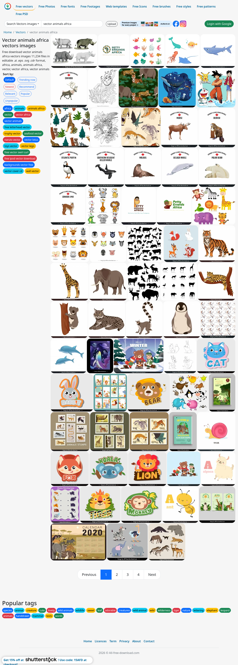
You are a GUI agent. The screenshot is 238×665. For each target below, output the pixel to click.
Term (113, 641)
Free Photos (46, 6)
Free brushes (162, 6)
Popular (25, 93)
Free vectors (24, 6)
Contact (149, 641)
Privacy (124, 641)
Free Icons (140, 6)
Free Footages (90, 6)
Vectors (21, 32)
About (136, 641)
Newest (9, 86)
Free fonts (68, 6)
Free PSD (22, 14)
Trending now (27, 79)
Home (8, 32)
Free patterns (206, 6)
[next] (152, 575)
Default (9, 79)
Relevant (10, 93)
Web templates (116, 6)
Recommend (26, 86)
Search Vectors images (22, 24)
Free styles (183, 6)
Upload (111, 24)
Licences (101, 641)
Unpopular (11, 100)
